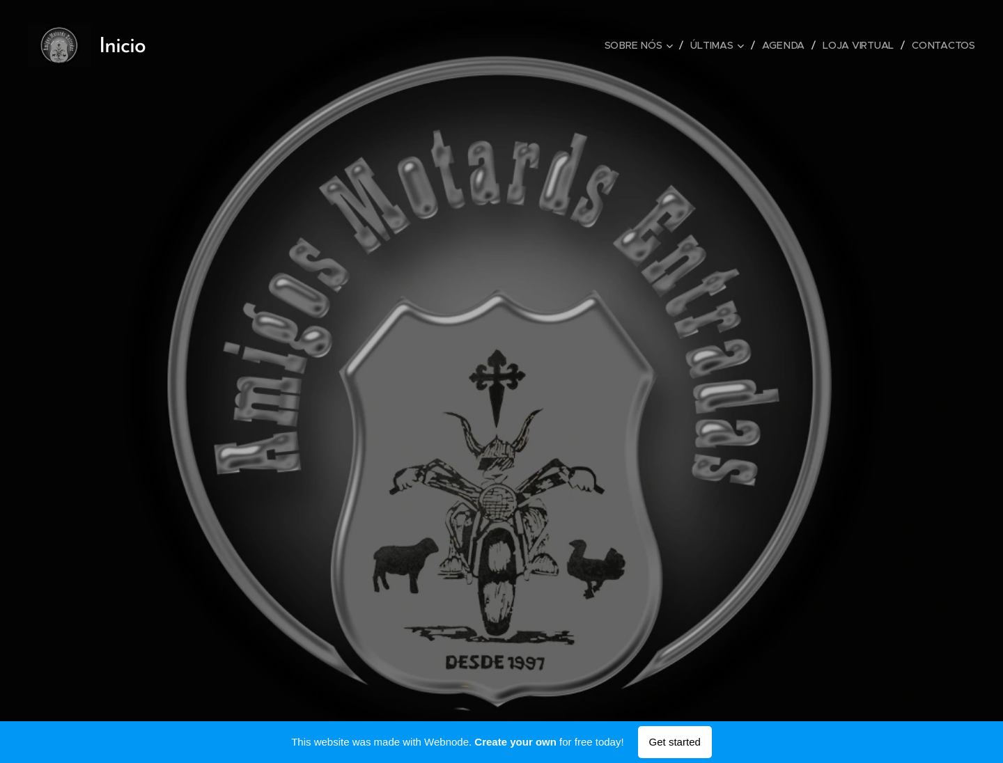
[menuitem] (641, 45)
